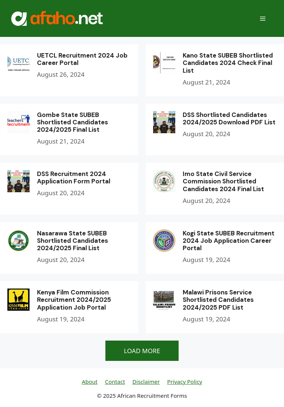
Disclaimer (146, 381)
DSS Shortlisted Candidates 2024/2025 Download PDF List (229, 118)
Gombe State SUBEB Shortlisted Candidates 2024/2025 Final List (72, 122)
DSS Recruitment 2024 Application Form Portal (73, 177)
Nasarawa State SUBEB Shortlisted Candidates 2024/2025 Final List (72, 240)
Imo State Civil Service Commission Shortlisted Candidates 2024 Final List (223, 181)
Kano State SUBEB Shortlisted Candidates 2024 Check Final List (228, 63)
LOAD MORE (142, 350)
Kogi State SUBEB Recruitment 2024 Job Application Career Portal (228, 240)
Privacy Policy (184, 381)
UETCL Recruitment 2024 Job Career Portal (82, 59)
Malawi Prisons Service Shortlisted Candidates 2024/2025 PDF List (218, 299)
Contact (115, 381)
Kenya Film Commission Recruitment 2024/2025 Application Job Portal (74, 299)
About (90, 381)
